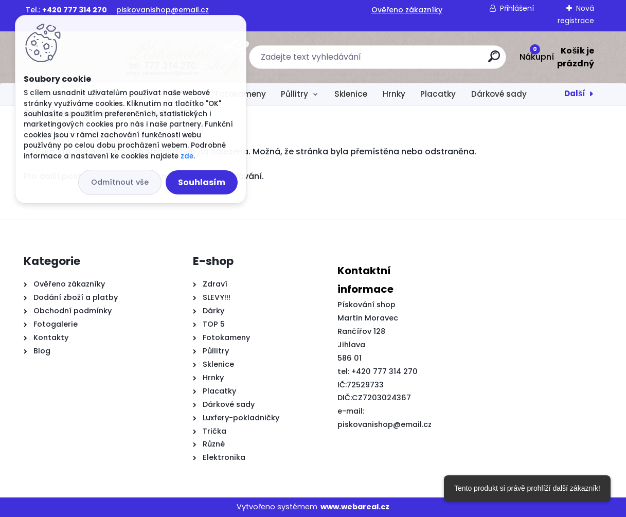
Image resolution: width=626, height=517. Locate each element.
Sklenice (350, 93)
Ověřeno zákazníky (406, 10)
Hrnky (394, 93)
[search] (426, 60)
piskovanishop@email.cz (162, 10)
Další (574, 93)
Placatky (438, 93)
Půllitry (294, 93)
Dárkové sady (499, 93)
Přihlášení (517, 8)
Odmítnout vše (120, 182)
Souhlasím (201, 182)
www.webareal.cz (354, 507)
